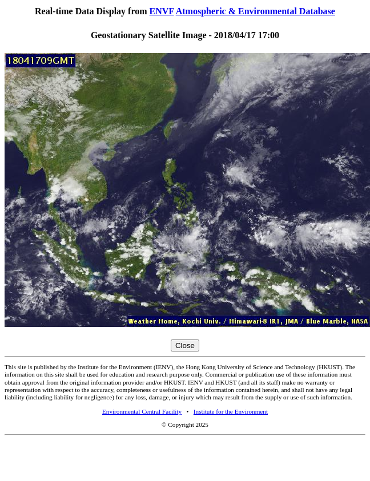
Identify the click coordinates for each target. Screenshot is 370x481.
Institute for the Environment (231, 411)
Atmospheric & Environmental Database (255, 11)
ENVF (162, 11)
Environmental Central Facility (142, 411)
